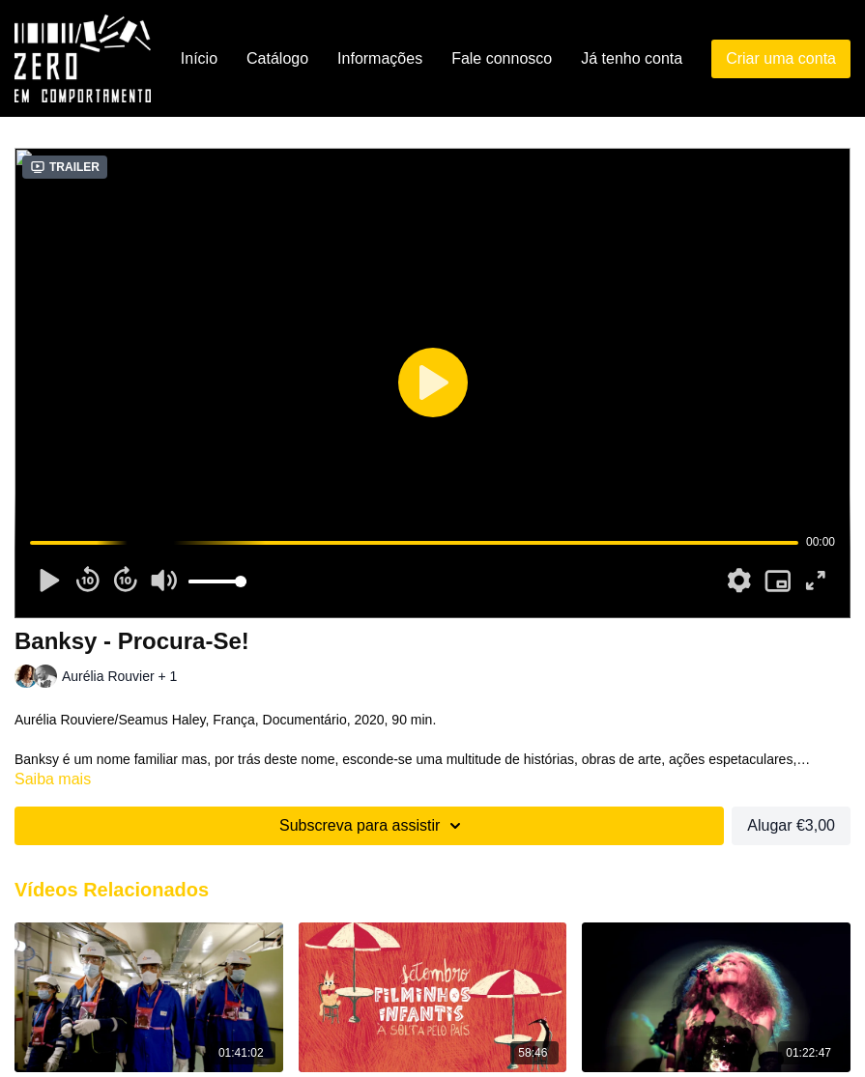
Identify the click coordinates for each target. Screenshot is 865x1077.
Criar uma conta (781, 58)
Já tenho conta (631, 58)
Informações (379, 58)
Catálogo (277, 58)
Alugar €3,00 (791, 825)
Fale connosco (501, 58)
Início (199, 58)
